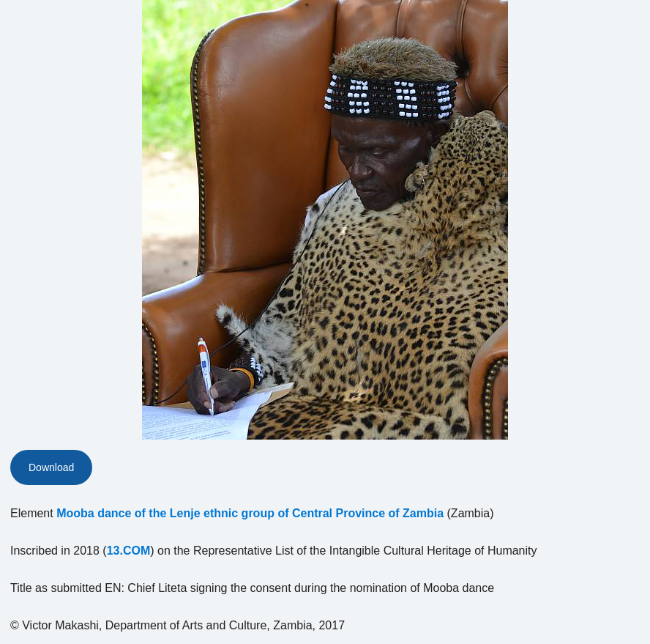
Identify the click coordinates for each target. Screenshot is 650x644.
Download (51, 467)
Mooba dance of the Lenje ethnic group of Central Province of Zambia (250, 513)
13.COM (129, 550)
